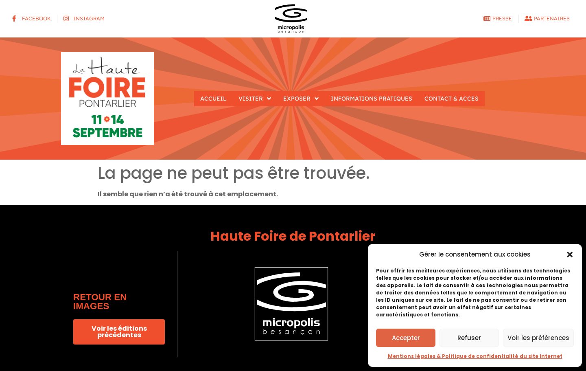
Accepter (406, 338)
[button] (570, 254)
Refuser (469, 338)
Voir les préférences (538, 338)
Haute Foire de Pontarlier (293, 236)
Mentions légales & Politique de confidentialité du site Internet (475, 356)
